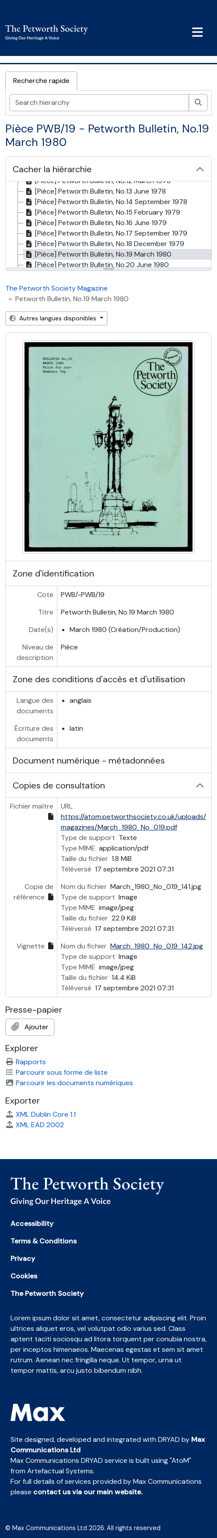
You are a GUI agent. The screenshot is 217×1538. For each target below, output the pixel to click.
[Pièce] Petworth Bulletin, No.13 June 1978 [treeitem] (95, 191)
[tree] (108, 225)
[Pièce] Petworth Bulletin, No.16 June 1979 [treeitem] (95, 223)
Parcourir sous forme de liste (56, 1072)
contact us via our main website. (87, 1491)
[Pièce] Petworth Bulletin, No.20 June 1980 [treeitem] (96, 265)
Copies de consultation (59, 785)
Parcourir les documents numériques (69, 1082)
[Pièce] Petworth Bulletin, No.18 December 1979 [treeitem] (104, 244)
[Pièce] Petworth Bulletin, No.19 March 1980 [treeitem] (98, 254)
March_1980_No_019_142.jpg (156, 946)
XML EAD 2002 (34, 1124)
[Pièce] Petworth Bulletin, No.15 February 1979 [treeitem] (102, 212)
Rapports (25, 1061)
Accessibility (31, 1223)
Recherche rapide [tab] (41, 80)
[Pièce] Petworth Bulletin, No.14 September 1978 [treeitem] (105, 202)
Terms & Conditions (43, 1241)
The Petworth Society (47, 1293)
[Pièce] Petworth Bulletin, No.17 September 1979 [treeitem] (105, 233)
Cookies (23, 1276)
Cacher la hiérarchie (52, 169)
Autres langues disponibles (54, 318)
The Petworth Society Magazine (56, 288)
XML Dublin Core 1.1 (40, 1114)
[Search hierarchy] (99, 102)
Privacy (22, 1258)
